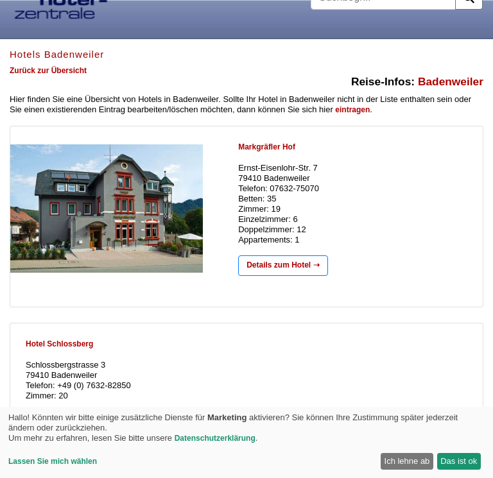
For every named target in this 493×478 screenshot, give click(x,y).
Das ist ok (458, 461)
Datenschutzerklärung (215, 438)
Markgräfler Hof (266, 146)
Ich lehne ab (407, 461)
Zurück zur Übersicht (48, 70)
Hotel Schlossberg (59, 343)
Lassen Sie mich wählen (52, 461)
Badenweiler (450, 81)
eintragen (352, 109)
